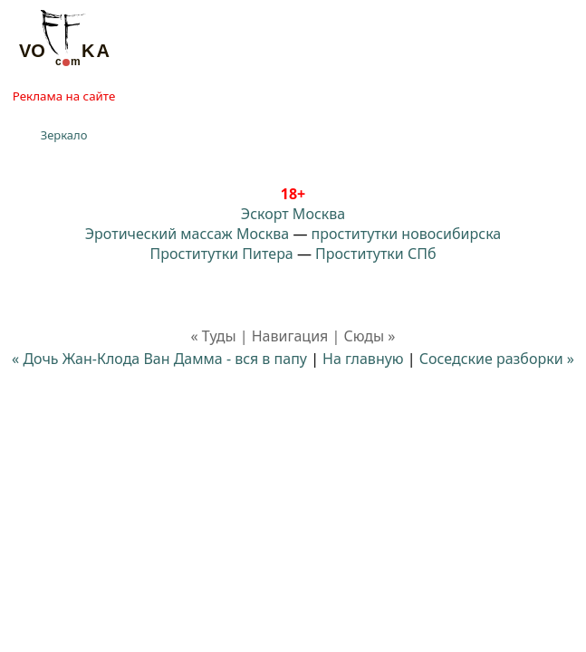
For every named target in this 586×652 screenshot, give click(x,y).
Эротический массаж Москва (187, 234)
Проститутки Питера (221, 254)
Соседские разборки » (496, 359)
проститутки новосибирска (407, 234)
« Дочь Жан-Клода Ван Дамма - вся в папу (159, 359)
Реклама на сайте (64, 96)
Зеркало (64, 135)
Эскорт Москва (293, 214)
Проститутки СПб (375, 254)
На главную (363, 359)
